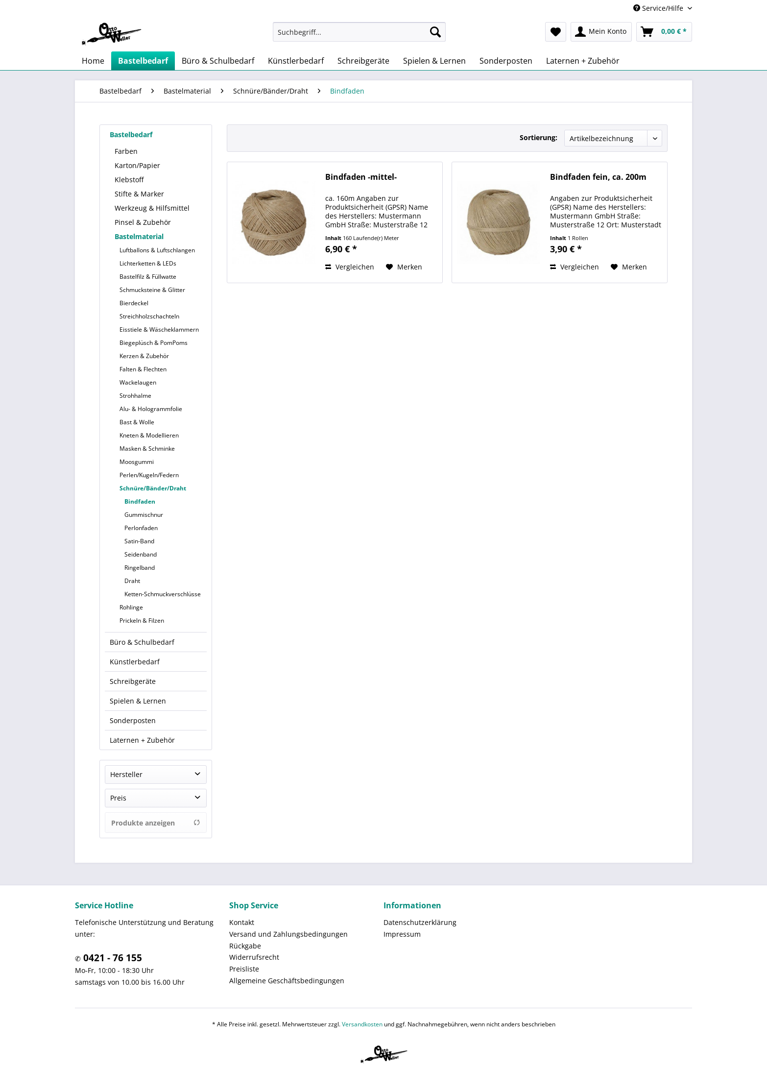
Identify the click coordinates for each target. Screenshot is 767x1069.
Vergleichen (349, 266)
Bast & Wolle (137, 422)
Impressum (402, 934)
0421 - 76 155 (111, 957)
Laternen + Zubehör (142, 740)
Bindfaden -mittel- (361, 177)
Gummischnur (143, 514)
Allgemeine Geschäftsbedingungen (286, 980)
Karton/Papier (137, 165)
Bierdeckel (134, 303)
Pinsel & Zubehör (143, 222)
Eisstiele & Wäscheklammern (159, 329)
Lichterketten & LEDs (148, 263)
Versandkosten (362, 1024)
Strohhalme (135, 395)
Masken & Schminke (147, 448)
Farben (126, 151)
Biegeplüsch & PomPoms (154, 343)
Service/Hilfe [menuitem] (659, 8)
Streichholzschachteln (149, 316)
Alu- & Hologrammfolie (151, 409)
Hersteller (126, 774)
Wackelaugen (138, 382)
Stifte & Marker (139, 193)
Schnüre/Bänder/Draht (153, 488)
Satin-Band (139, 541)
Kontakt (241, 922)
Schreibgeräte (133, 681)
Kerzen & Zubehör (144, 356)
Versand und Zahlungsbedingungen (288, 934)
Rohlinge (131, 607)
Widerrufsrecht (254, 957)
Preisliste (244, 968)
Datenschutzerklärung (420, 922)
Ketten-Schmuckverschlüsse (162, 594)
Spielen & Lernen (138, 700)
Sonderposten (133, 720)
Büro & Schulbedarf (142, 642)
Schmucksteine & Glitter (152, 290)
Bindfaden (139, 501)
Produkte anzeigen (155, 822)
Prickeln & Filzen (142, 620)
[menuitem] (359, 32)
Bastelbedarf (131, 134)
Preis (118, 797)
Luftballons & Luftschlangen (157, 250)
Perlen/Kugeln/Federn (149, 475)
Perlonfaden (141, 528)
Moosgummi (137, 462)
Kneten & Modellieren (149, 435)
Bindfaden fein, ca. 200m (598, 177)
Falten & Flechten (143, 369)
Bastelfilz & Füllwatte (148, 276)
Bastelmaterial (139, 236)
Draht (132, 581)
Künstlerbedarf (135, 661)
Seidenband (140, 554)
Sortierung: (538, 137)
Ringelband (139, 567)
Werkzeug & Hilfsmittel (152, 208)
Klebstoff (129, 179)
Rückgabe (245, 945)
